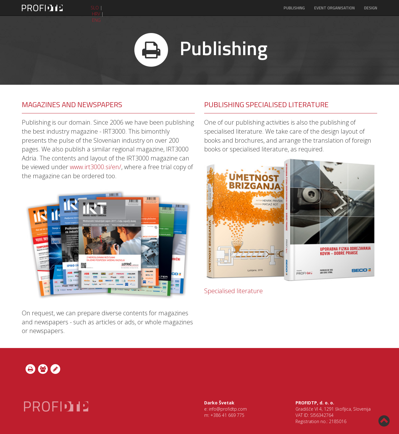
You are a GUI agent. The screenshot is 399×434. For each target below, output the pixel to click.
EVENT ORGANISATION (334, 8)
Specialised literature (233, 291)
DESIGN (370, 8)
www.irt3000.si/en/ (95, 167)
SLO (95, 8)
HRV (96, 14)
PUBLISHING (294, 8)
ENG (96, 20)
